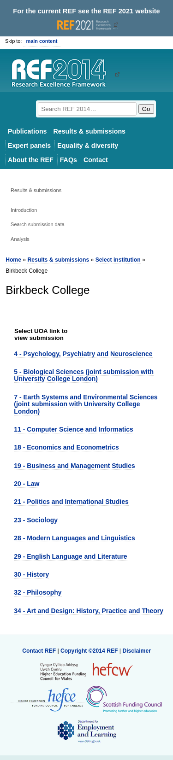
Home (13, 260)
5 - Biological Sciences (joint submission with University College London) (84, 375)
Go (146, 108)
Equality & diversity (87, 145)
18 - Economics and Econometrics (66, 447)
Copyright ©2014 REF (89, 651)
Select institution (118, 260)
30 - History (31, 574)
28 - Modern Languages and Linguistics (74, 538)
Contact (96, 160)
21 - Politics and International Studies (71, 501)
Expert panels (29, 145)
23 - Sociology (36, 520)
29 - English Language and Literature (70, 556)
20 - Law (26, 483)
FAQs (68, 160)
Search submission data (38, 224)
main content (41, 41)
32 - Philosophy (37, 592)
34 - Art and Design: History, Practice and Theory (88, 610)
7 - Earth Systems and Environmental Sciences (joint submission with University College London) (85, 404)
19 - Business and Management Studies (74, 465)
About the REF (31, 160)
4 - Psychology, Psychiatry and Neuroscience (83, 353)
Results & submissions (89, 131)
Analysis (20, 239)
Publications (27, 131)
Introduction (24, 210)
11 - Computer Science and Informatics (73, 429)
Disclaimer (136, 651)
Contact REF (39, 651)
